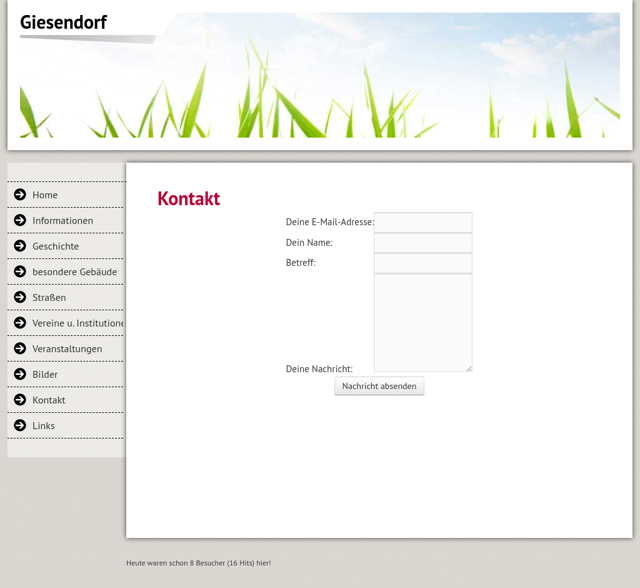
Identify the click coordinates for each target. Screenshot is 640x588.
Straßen (49, 297)
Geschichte (55, 246)
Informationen (62, 220)
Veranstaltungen (67, 348)
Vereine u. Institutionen (77, 323)
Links (43, 425)
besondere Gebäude (74, 271)
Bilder (45, 374)
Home (45, 194)
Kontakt (49, 399)
